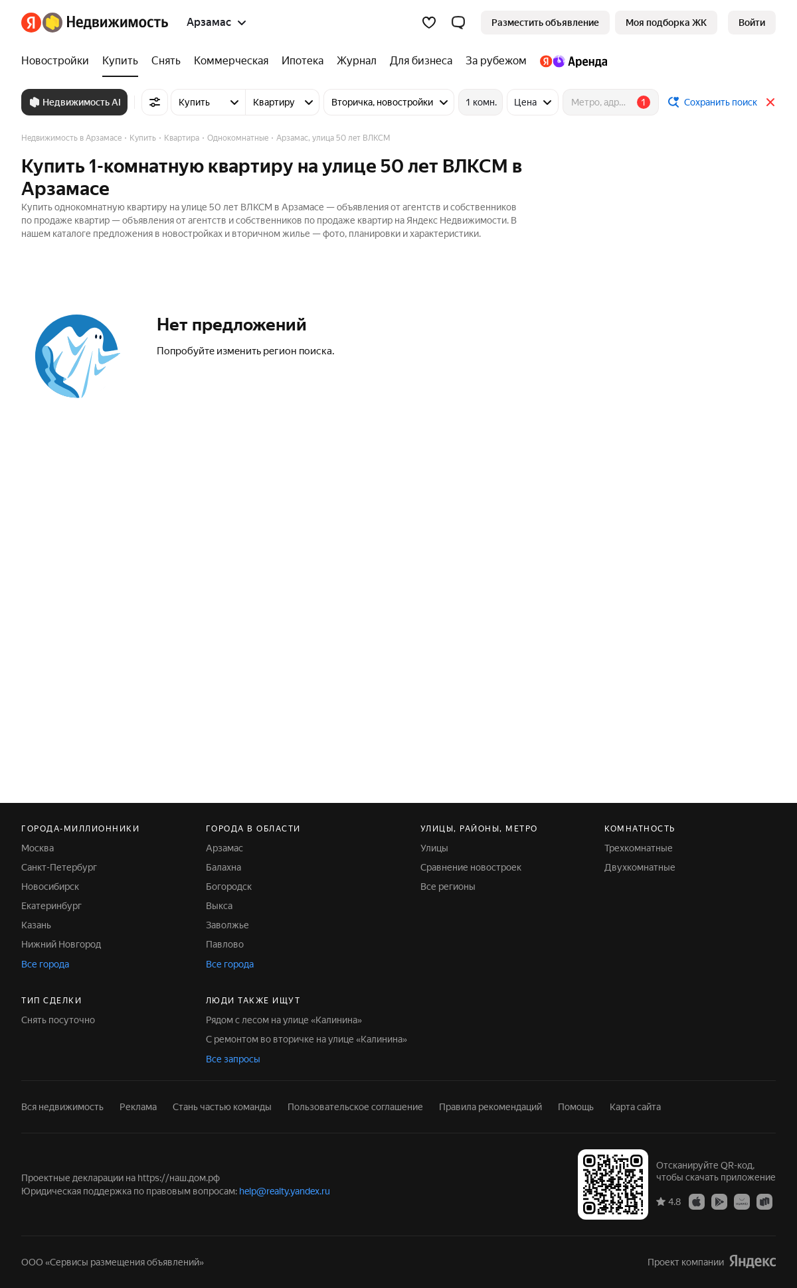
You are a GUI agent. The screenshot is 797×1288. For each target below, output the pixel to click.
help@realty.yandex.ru (284, 1191)
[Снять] (166, 61)
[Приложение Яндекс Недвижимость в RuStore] (764, 1201)
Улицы (434, 848)
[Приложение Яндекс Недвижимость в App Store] (697, 1201)
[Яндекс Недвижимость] (105, 23)
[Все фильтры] (154, 102)
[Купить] (120, 61)
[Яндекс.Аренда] (570, 61)
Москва (37, 848)
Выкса (219, 905)
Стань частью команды (222, 1107)
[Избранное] (429, 23)
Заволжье (227, 925)
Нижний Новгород (61, 944)
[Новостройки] (58, 61)
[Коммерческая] (231, 61)
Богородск (229, 886)
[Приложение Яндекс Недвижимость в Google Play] (719, 1201)
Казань (36, 925)
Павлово (225, 944)
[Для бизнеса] (421, 61)
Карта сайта (635, 1107)
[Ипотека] (302, 61)
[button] (458, 23)
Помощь (576, 1107)
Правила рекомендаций (490, 1107)
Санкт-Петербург (59, 867)
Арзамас (224, 848)
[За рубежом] (496, 61)
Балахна (223, 867)
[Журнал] (356, 61)
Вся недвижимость (62, 1107)
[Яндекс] (31, 23)
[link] (752, 23)
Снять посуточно (58, 1020)
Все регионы (448, 886)
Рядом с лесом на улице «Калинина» (284, 1020)
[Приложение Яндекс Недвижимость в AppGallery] (742, 1201)
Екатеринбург (51, 905)
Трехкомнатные (638, 848)
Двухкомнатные (639, 867)
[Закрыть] (770, 102)
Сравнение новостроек (470, 867)
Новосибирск (50, 886)
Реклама (138, 1107)
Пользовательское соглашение (355, 1107)
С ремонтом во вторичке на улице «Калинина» (306, 1039)
